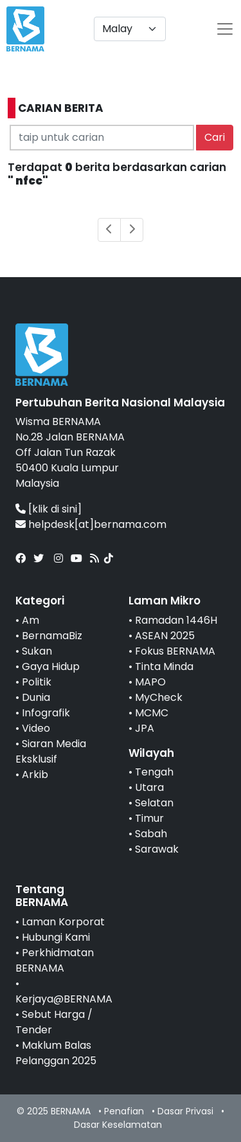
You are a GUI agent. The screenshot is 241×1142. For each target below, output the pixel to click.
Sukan (37, 651)
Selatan (154, 802)
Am (30, 620)
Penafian (124, 1111)
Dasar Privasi (185, 1111)
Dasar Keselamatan (118, 1124)
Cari (214, 137)
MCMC (151, 712)
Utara (149, 787)
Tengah (154, 772)
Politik (36, 682)
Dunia (36, 697)
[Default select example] (130, 29)
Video (36, 728)
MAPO (150, 682)
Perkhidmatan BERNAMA (54, 960)
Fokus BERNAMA (175, 651)
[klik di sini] (55, 509)
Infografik (46, 712)
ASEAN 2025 (165, 635)
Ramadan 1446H (176, 620)
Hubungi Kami (56, 937)
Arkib (35, 774)
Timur (149, 818)
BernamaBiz (52, 635)
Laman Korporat (63, 921)
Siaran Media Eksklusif (50, 751)
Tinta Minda (164, 666)
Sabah (151, 833)
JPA (144, 728)
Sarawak (157, 849)
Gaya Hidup (51, 666)
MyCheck (159, 697)
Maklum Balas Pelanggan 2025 (55, 1053)
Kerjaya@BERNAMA (63, 999)
